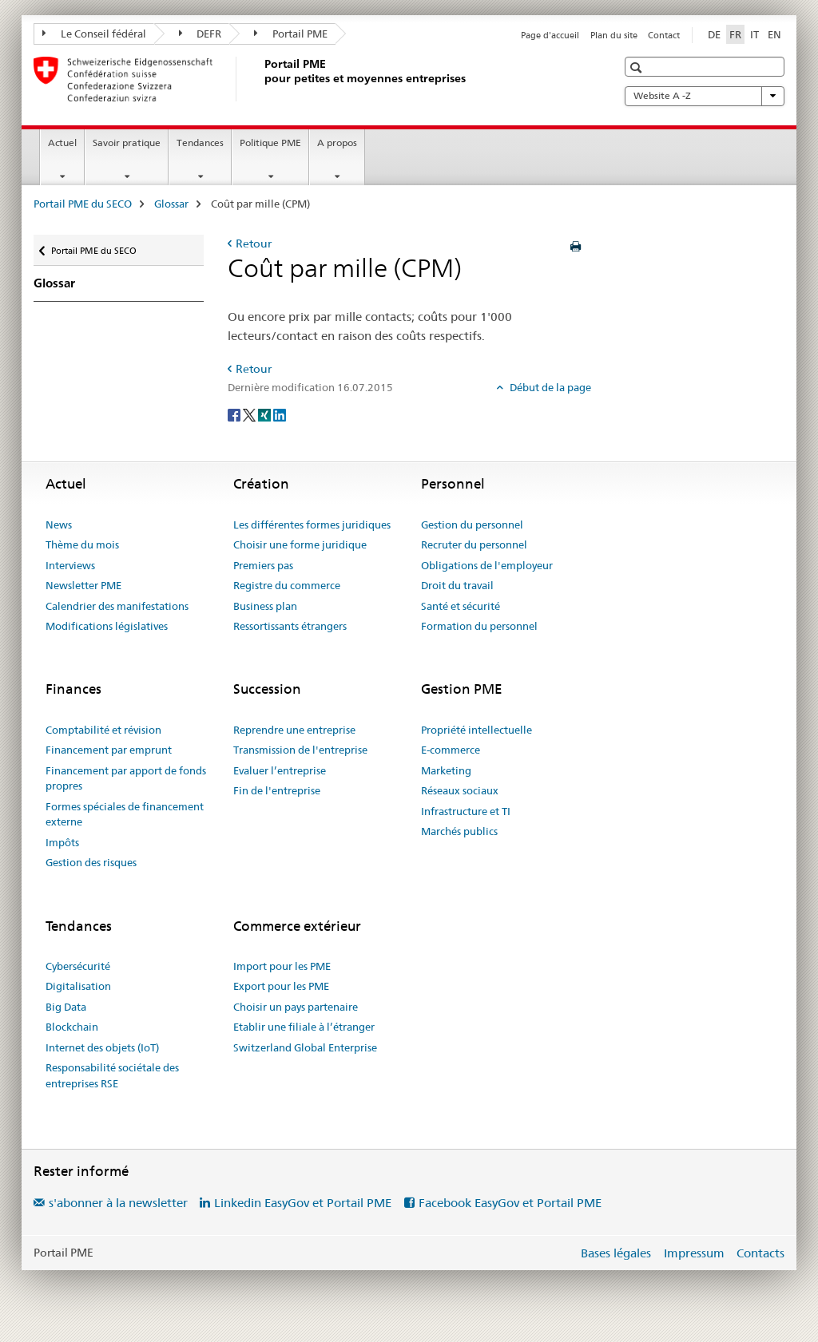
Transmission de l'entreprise (300, 749)
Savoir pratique (127, 142)
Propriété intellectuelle (476, 729)
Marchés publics (459, 831)
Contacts (760, 1253)
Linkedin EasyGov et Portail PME (302, 1202)
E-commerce (450, 749)
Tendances (200, 142)
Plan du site (613, 35)
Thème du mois (82, 544)
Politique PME (270, 142)
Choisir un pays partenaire (295, 1006)
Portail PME (291, 33)
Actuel (62, 142)
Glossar (171, 203)
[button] (638, 67)
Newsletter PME (83, 585)
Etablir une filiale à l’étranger (304, 1026)
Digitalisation (78, 986)
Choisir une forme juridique (300, 544)
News (59, 524)
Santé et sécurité (460, 606)
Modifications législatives (107, 626)
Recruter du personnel (474, 544)
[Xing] (265, 413)
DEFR (200, 33)
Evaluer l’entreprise (279, 770)
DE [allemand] (714, 34)
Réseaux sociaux (459, 790)
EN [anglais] (774, 34)
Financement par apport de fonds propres (126, 778)
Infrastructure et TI (465, 811)
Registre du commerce (286, 585)
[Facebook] (235, 413)
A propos (337, 142)
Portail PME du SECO (83, 203)
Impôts (62, 842)
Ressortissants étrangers (290, 626)
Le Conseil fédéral (94, 33)
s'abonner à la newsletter (118, 1202)
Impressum (694, 1253)
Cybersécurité (78, 966)
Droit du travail (457, 585)
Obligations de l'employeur (487, 565)
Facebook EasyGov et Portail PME (510, 1202)
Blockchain (72, 1026)
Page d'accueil (550, 35)
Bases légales (616, 1253)
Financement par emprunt (109, 749)
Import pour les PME (282, 966)
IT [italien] (754, 34)
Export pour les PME (281, 986)
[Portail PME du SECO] (261, 79)
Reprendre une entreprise (294, 729)
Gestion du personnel (472, 524)
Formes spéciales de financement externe (125, 814)
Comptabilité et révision (103, 729)
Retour (254, 243)
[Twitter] (250, 413)
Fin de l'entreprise (276, 790)
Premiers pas (263, 565)
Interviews (70, 565)
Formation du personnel (479, 626)
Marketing (446, 770)
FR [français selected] (735, 34)
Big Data (66, 1006)
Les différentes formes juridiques (312, 524)
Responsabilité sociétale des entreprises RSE (112, 1075)
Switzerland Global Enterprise (305, 1047)
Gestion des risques (91, 862)
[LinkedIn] (279, 413)
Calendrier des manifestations (117, 606)
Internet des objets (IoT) (102, 1047)
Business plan (265, 606)
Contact (664, 35)
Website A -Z (704, 96)
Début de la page (549, 387)
